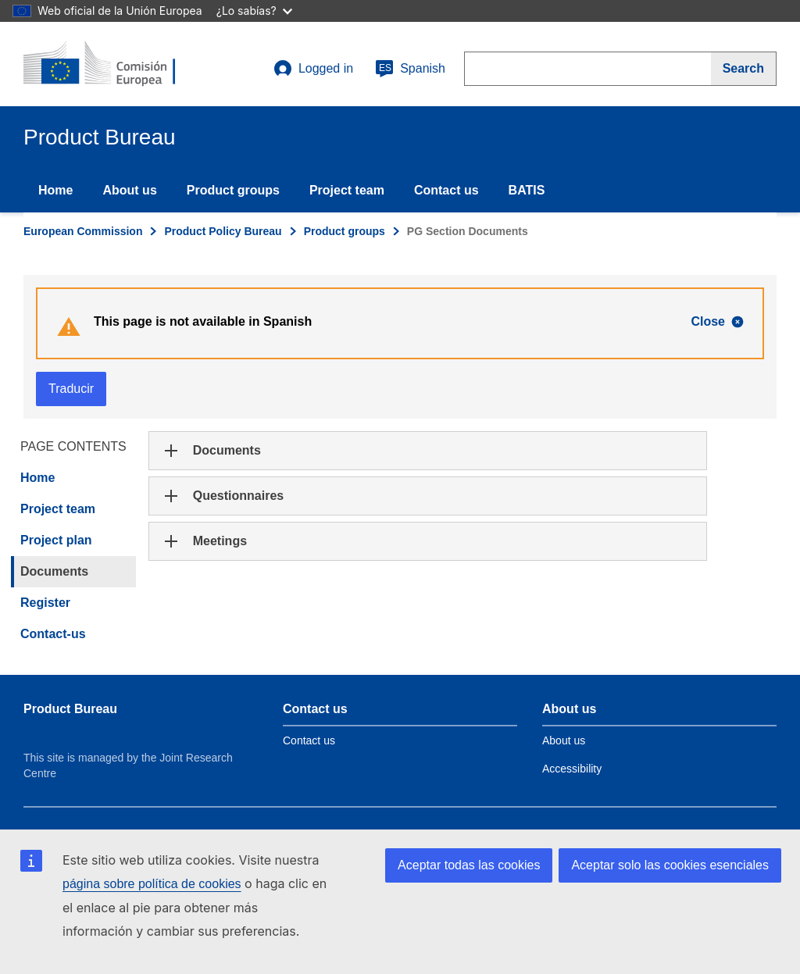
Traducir (71, 388)
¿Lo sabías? (254, 10)
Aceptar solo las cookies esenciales (670, 865)
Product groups (233, 190)
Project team (346, 190)
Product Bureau (70, 708)
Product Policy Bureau (222, 231)
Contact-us (53, 633)
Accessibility (572, 768)
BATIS (527, 190)
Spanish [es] (410, 68)
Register (45, 602)
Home (55, 190)
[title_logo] (117, 64)
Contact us (446, 190)
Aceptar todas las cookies (469, 865)
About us (129, 190)
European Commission (82, 231)
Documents (54, 571)
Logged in (313, 68)
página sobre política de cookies (151, 883)
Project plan (56, 540)
